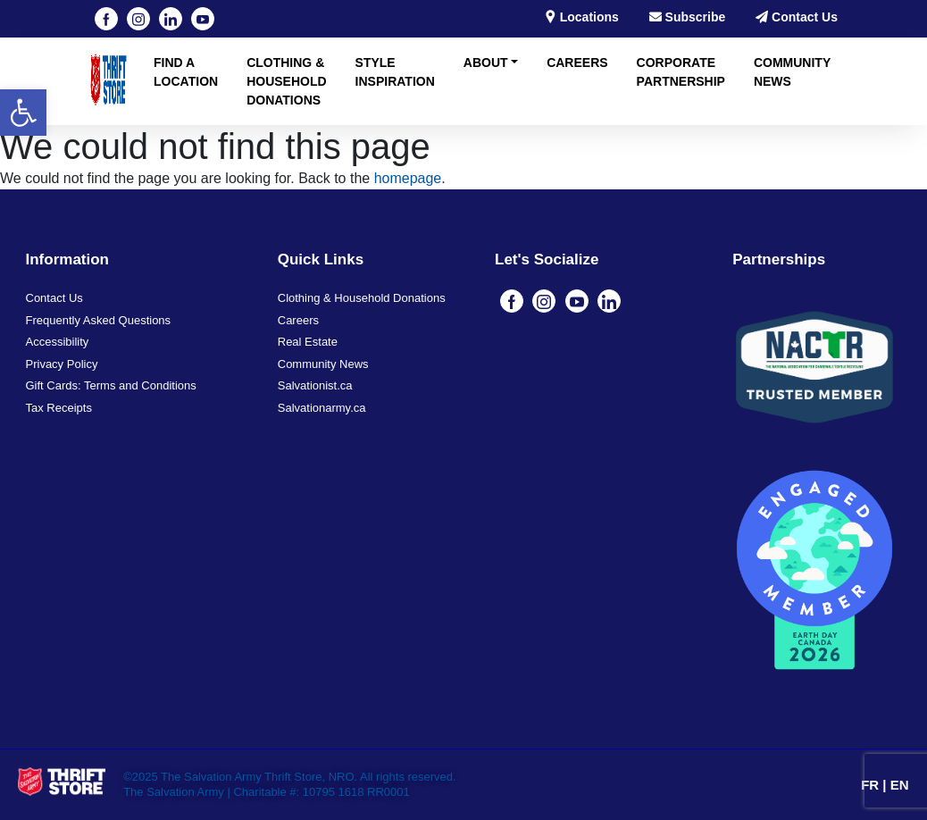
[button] (23, 112)
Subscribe (687, 17)
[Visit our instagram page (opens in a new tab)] (138, 18)
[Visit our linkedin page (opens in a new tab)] (170, 18)
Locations (581, 17)
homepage (408, 178)
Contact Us (797, 17)
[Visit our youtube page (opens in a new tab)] (202, 18)
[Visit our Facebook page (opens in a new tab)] (106, 18)
